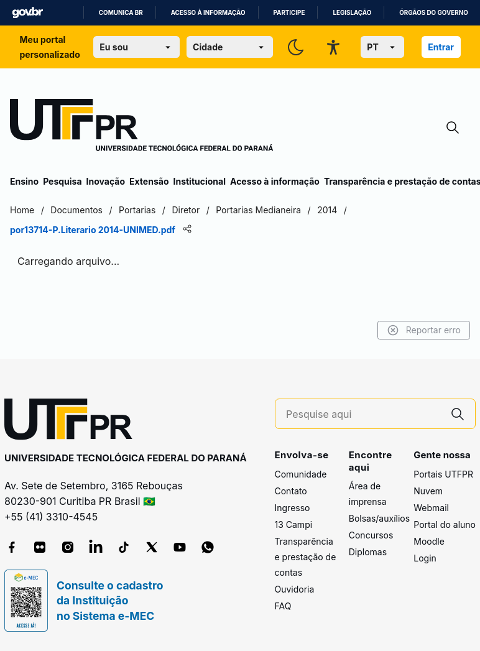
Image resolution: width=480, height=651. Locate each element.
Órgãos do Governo (433, 12)
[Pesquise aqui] (363, 414)
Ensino (24, 181)
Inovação (105, 181)
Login (424, 558)
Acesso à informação (208, 12)
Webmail (431, 507)
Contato (291, 491)
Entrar (441, 47)
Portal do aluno (444, 524)
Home (22, 210)
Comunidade (301, 474)
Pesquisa (62, 181)
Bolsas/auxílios (379, 518)
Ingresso (292, 507)
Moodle (429, 541)
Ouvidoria (295, 589)
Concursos (371, 535)
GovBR (27, 13)
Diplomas (368, 552)
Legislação (352, 12)
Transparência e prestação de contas (305, 557)
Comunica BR (121, 12)
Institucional (199, 181)
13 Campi (294, 524)
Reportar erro (424, 330)
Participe (289, 12)
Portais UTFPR (443, 474)
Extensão (148, 181)
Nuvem (428, 491)
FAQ (283, 606)
